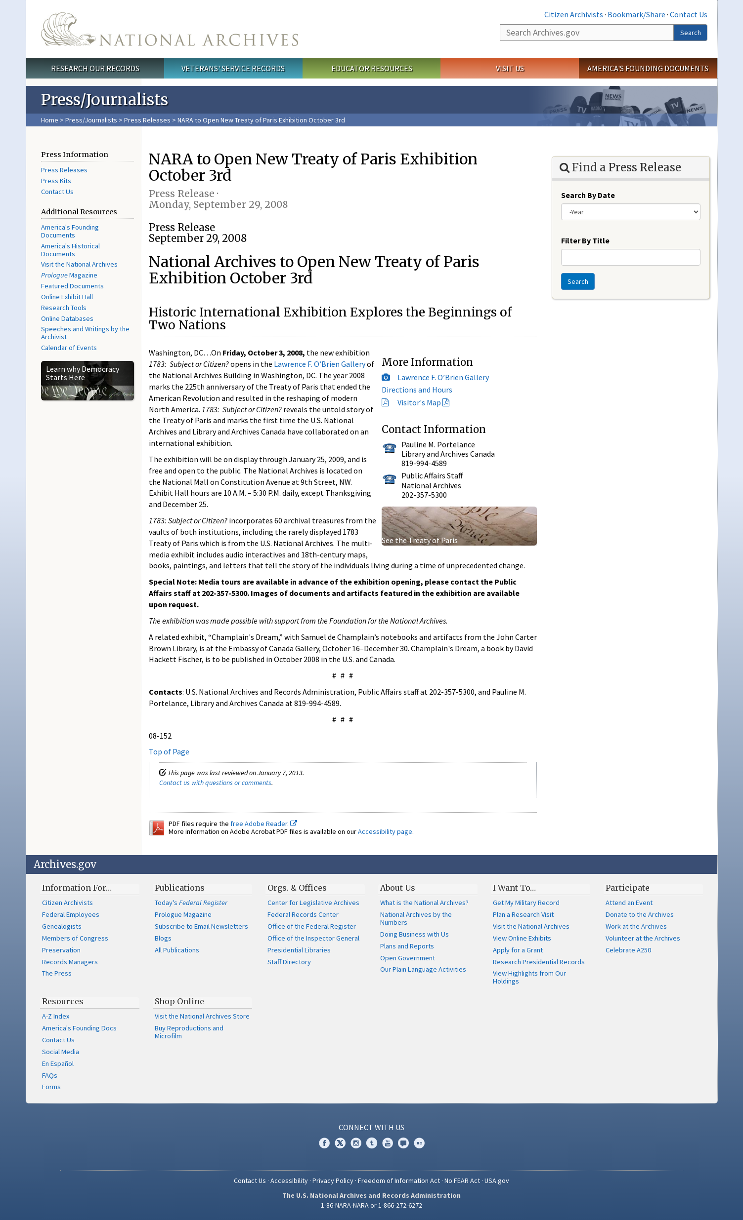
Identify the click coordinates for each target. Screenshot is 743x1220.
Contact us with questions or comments (215, 782)
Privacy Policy (332, 1180)
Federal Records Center (303, 914)
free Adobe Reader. (263, 823)
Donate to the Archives (640, 914)
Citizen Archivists (573, 14)
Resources (63, 1001)
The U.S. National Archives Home (169, 29)
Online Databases (67, 318)
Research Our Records (95, 68)
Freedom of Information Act (399, 1180)
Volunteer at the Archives (643, 938)
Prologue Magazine (183, 914)
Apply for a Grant (518, 949)
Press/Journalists (91, 120)
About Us (397, 888)
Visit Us (510, 68)
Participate (628, 888)
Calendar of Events (69, 347)
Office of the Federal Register (311, 926)
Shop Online (179, 1001)
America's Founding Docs (79, 1027)
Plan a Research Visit (523, 914)
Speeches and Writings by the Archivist (85, 332)
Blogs (163, 938)
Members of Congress (75, 938)
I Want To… (514, 888)
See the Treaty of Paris (420, 540)
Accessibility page (385, 831)
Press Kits (56, 180)
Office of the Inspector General (313, 938)
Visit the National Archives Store (202, 1016)
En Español (58, 1063)
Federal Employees (70, 914)
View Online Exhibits (522, 938)
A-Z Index (55, 1016)
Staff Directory (289, 961)
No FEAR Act (462, 1180)
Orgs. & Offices (297, 888)
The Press (57, 973)
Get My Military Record (526, 902)
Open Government (407, 957)
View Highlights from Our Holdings (529, 977)
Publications (180, 888)
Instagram (356, 1143)
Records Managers (70, 961)
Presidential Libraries (299, 949)
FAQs (49, 1075)
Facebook (324, 1143)
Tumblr (372, 1143)
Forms (51, 1086)
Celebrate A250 (628, 949)
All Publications (177, 949)
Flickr (419, 1143)
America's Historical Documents (70, 249)
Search (690, 32)
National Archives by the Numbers (416, 918)
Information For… (77, 888)
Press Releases (147, 120)
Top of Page (169, 751)
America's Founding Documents (647, 68)
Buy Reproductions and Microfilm (189, 1031)
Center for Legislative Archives (313, 902)
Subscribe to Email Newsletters (201, 926)
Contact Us (688, 14)
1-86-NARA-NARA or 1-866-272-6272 (371, 1205)
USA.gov (496, 1180)
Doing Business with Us (414, 934)
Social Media (60, 1051)
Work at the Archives (636, 926)
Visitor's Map (419, 402)
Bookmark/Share (636, 14)
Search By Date (588, 195)
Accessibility (289, 1180)
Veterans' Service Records (233, 68)
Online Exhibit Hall (67, 296)
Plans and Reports (407, 946)
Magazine (69, 275)
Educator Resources (371, 68)
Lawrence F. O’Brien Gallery (443, 377)
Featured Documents (72, 285)
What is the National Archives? (424, 902)
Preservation (61, 949)
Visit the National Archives (79, 264)
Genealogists (62, 926)
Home (49, 120)
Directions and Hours (417, 389)
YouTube (387, 1143)
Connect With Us (371, 1127)
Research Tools (64, 307)
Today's (191, 902)
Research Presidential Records (539, 961)
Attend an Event (629, 902)
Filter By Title (585, 240)
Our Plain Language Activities (423, 969)
